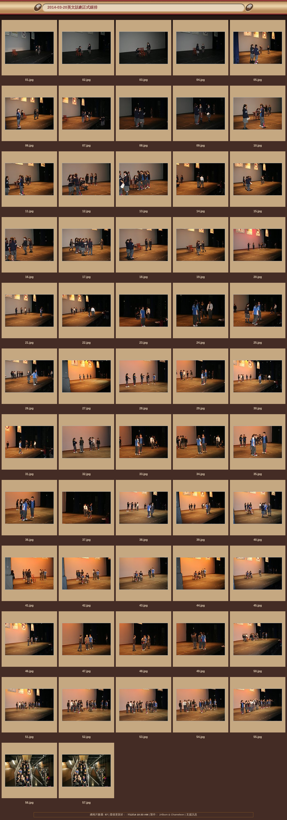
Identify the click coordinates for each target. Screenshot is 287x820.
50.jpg (257, 671)
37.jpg (86, 539)
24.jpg (200, 342)
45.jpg (257, 605)
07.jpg (86, 145)
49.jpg (200, 671)
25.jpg (257, 342)
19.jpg (200, 276)
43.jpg (143, 605)
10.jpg (257, 145)
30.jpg (257, 408)
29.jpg (200, 408)
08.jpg (143, 145)
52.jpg (86, 736)
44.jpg (200, 605)
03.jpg (143, 79)
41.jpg (29, 605)
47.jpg (86, 671)
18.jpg (143, 276)
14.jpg (200, 211)
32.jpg (86, 474)
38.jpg (143, 539)
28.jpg (143, 408)
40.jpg (257, 539)
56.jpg (29, 802)
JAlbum (163, 814)
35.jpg (257, 474)
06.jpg (29, 145)
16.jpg (29, 276)
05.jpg (257, 79)
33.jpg (143, 474)
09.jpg (200, 145)
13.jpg (143, 211)
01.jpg (29, 79)
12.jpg (86, 211)
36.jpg (29, 539)
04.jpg (200, 79)
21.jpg (29, 342)
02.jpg (86, 79)
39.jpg (200, 539)
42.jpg (86, 605)
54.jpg (200, 736)
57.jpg (86, 802)
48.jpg (143, 671)
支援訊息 (191, 814)
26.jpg (29, 408)
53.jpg (143, 736)
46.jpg (29, 671)
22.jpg (86, 342)
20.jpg (257, 276)
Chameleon (177, 814)
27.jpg (86, 408)
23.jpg (143, 342)
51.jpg (29, 736)
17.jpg (86, 276)
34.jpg (200, 474)
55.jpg (257, 736)
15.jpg (257, 211)
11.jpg (29, 211)
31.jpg (29, 474)
